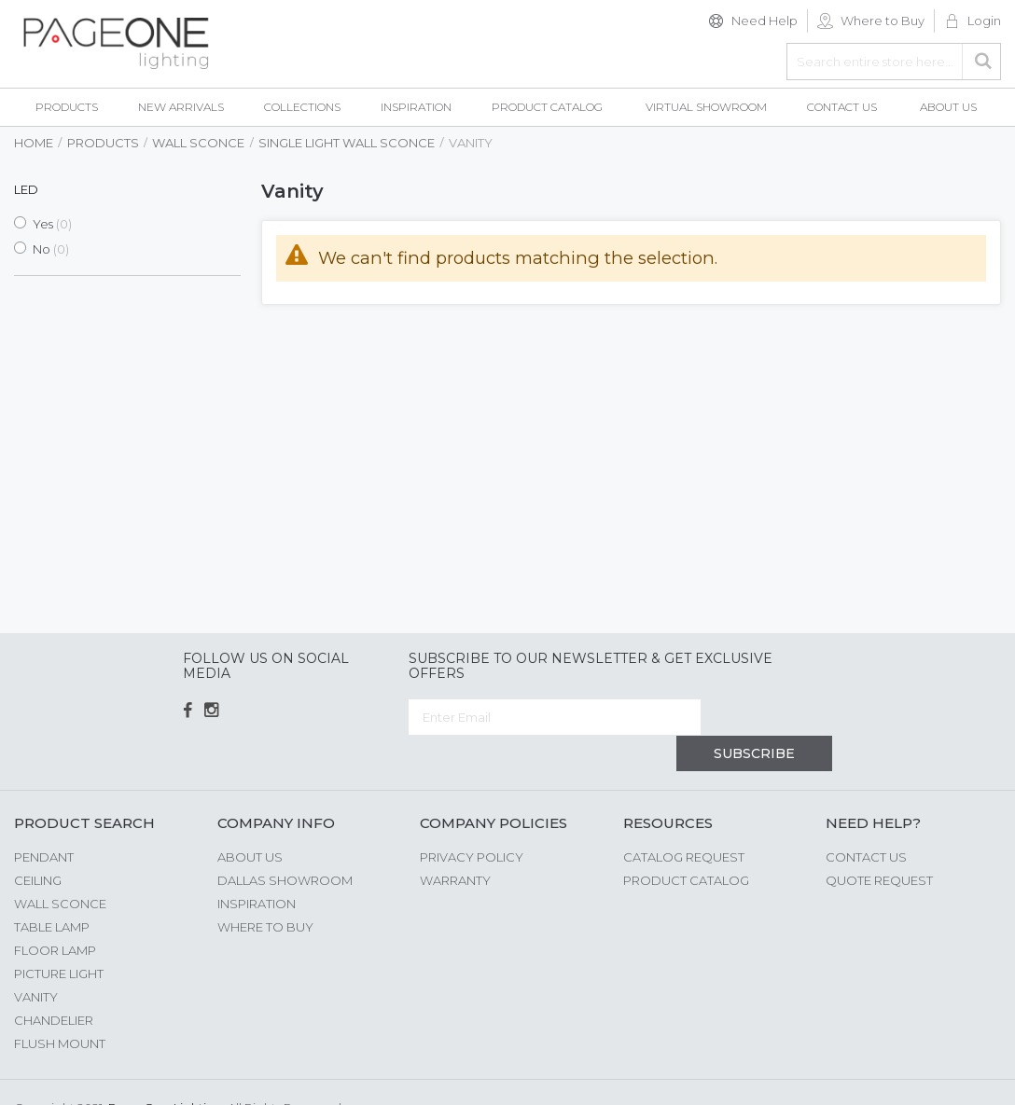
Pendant (44, 820)
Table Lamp (52, 890)
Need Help (764, 20)
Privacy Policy (471, 820)
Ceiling (38, 843)
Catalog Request (683, 820)
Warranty (455, 843)
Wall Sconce (198, 142)
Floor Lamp (55, 913)
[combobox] (893, 61)
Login (984, 20)
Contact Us (866, 820)
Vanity (36, 960)
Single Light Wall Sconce (346, 142)
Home (33, 142)
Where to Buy (883, 20)
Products (103, 142)
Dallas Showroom (285, 843)
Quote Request (879, 843)
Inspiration (256, 867)
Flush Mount (59, 1007)
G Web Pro (968, 1074)
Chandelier (53, 983)
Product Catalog (686, 843)
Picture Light (59, 937)
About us (250, 820)
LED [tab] (26, 189)
